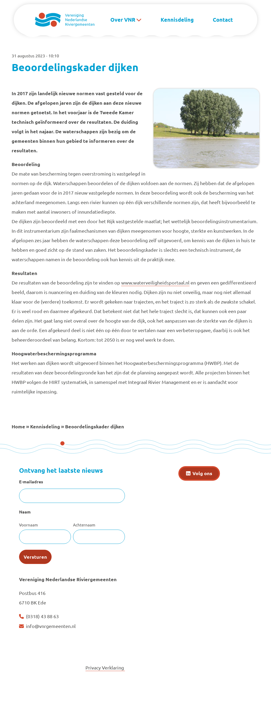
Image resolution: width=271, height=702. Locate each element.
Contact (223, 19)
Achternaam (84, 524)
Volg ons (202, 473)
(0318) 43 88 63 (42, 616)
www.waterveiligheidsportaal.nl (155, 282)
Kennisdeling (177, 19)
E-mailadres (31, 481)
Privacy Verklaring (105, 667)
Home (18, 426)
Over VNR (122, 19)
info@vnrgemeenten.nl (51, 626)
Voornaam (28, 524)
